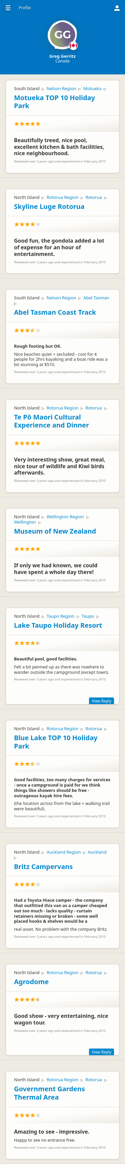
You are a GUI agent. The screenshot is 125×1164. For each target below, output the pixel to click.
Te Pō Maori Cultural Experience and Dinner (51, 421)
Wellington (25, 522)
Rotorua (94, 197)
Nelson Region (61, 88)
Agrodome (31, 981)
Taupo (88, 616)
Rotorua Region (62, 197)
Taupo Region (60, 616)
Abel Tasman (96, 298)
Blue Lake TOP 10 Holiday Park (56, 742)
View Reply (101, 700)
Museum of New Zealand (55, 531)
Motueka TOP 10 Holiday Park (54, 101)
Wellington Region (65, 517)
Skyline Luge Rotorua (49, 206)
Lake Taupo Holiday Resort (58, 625)
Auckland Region (64, 852)
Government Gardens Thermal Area (49, 1093)
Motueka (92, 88)
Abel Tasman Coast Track (55, 312)
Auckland (97, 852)
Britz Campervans (43, 866)
